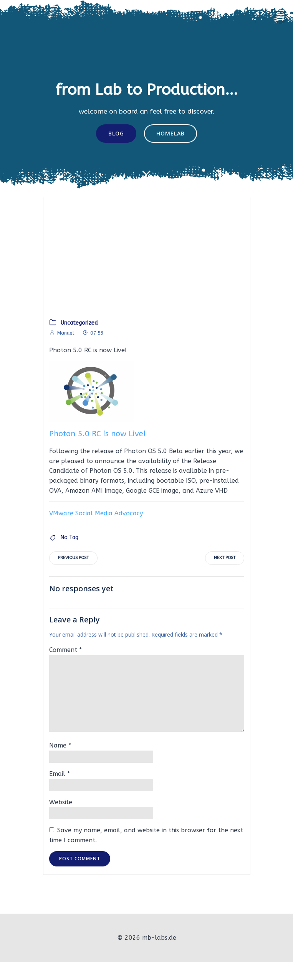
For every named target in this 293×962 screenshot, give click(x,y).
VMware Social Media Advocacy (96, 513)
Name (60, 745)
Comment (65, 649)
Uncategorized (79, 323)
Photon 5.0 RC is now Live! (97, 433)
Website (60, 802)
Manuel (61, 333)
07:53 (93, 333)
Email (59, 773)
